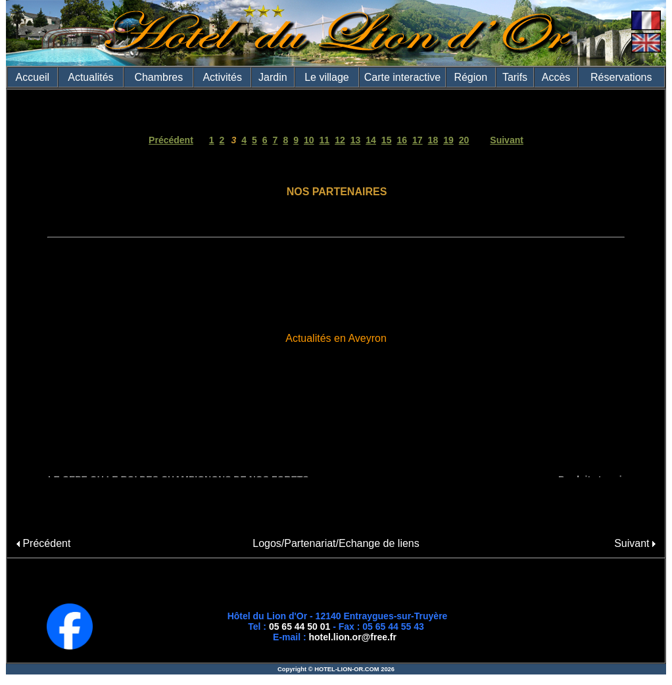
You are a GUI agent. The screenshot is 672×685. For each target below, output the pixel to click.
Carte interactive (402, 77)
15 (386, 140)
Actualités (90, 77)
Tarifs (514, 77)
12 (340, 140)
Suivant (506, 140)
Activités (222, 77)
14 (371, 140)
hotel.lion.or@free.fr (352, 637)
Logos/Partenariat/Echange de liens (336, 543)
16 (401, 140)
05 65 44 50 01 (299, 626)
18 (433, 140)
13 (355, 140)
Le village (326, 77)
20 (464, 140)
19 (448, 140)
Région (470, 77)
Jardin (272, 77)
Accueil (33, 77)
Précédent (171, 140)
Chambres (158, 77)
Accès (556, 77)
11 (325, 140)
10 (309, 140)
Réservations (621, 77)
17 (417, 140)
